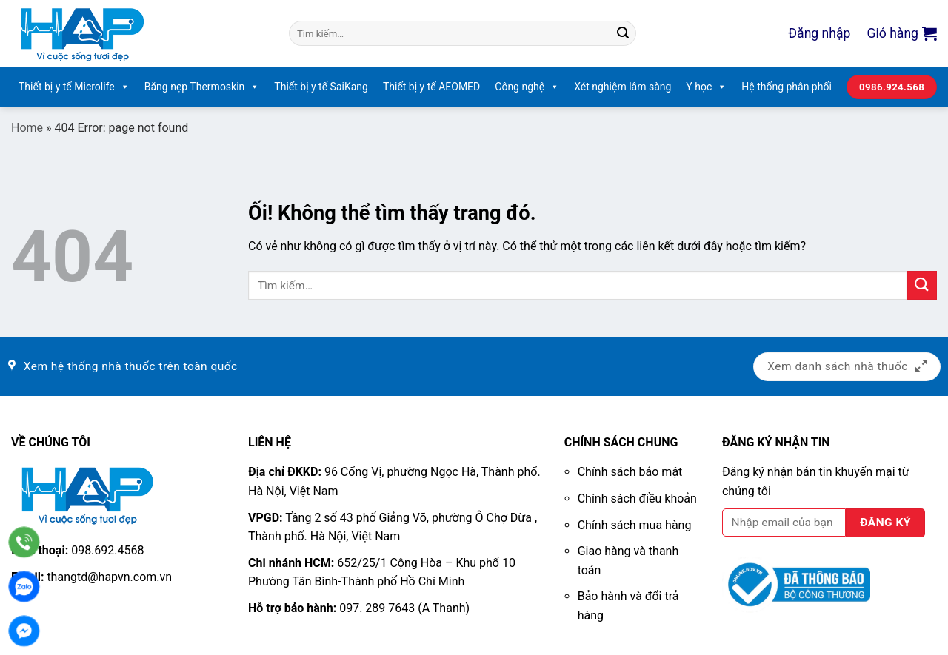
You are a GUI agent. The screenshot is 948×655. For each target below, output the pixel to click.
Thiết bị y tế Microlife (74, 87)
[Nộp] (622, 33)
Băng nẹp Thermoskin (202, 87)
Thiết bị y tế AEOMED (431, 87)
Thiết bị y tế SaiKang (321, 87)
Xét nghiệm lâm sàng (622, 87)
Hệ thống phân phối (786, 87)
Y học (706, 87)
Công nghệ (527, 87)
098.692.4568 (107, 550)
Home (27, 128)
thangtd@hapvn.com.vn (109, 577)
